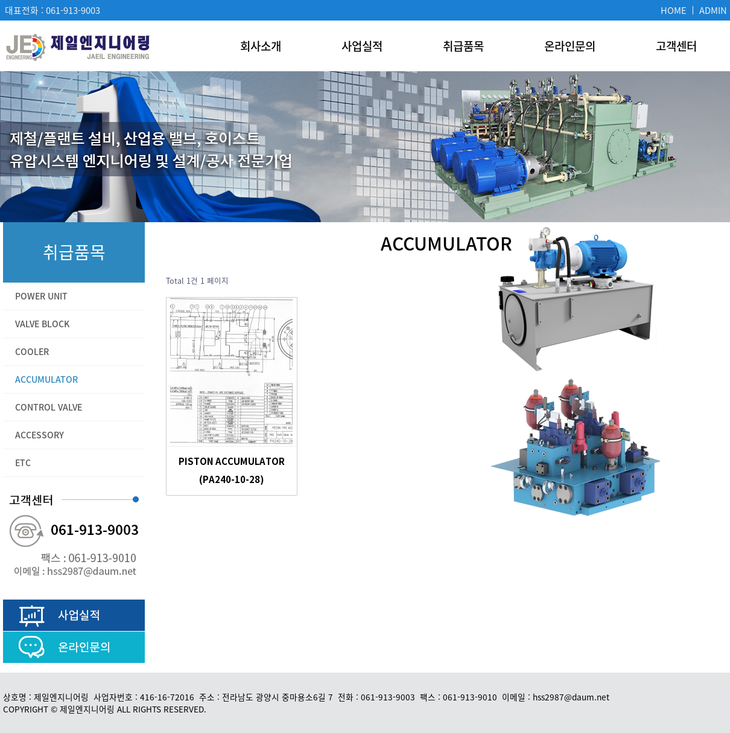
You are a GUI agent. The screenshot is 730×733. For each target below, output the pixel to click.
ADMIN (713, 10)
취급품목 (463, 45)
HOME (674, 10)
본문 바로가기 (0, 0)
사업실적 (361, 45)
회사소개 (260, 45)
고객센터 (676, 45)
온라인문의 (569, 45)
